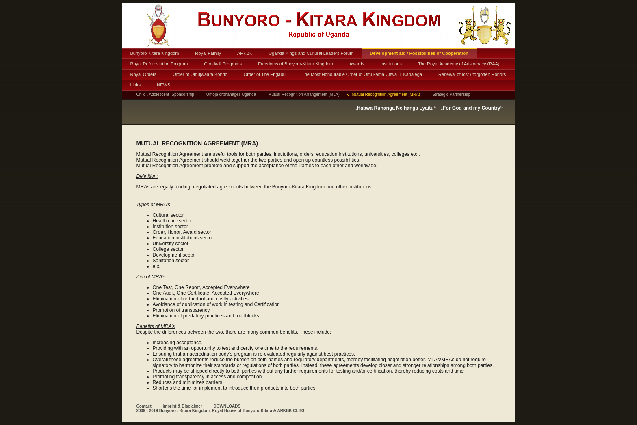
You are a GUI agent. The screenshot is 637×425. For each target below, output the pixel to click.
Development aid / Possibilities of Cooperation (419, 53)
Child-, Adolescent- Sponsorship (165, 94)
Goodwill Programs (223, 63)
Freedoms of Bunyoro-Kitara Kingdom (295, 63)
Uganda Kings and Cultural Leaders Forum (311, 53)
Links (135, 84)
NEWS (163, 84)
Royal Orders (143, 74)
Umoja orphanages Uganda (231, 94)
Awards (356, 63)
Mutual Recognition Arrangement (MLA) (304, 94)
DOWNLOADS (227, 406)
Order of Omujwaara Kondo (200, 74)
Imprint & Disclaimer (182, 406)
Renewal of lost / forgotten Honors (472, 74)
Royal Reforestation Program (159, 63)
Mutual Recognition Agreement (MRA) (386, 94)
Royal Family (208, 53)
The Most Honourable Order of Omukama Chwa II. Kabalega (362, 74)
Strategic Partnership (451, 94)
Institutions (391, 63)
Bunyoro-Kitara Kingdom (154, 53)
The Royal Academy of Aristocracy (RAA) (459, 63)
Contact (144, 406)
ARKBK (244, 53)
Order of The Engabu (265, 74)
